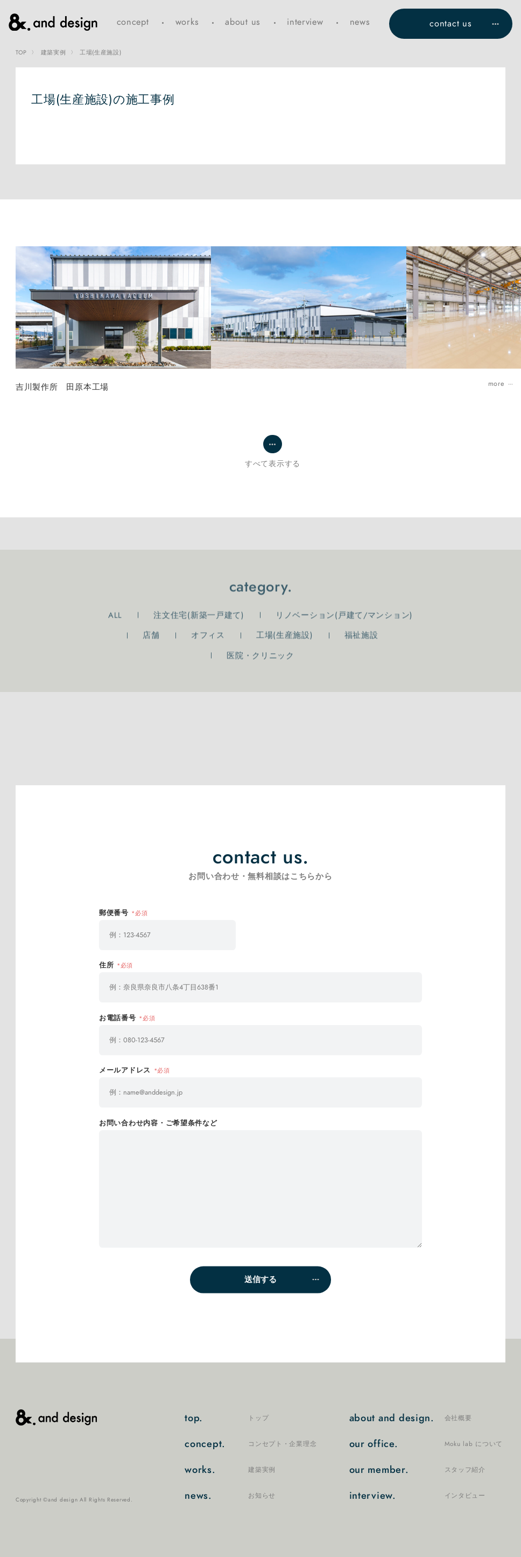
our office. (426, 1444)
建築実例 (53, 53)
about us (242, 22)
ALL (115, 615)
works (187, 22)
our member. (417, 1470)
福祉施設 (361, 635)
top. (227, 1418)
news (360, 22)
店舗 (151, 635)
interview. (417, 1496)
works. (230, 1470)
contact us (450, 23)
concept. (250, 1444)
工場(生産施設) (284, 635)
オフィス (208, 635)
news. (230, 1496)
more (496, 384)
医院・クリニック (260, 656)
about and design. (410, 1418)
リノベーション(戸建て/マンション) (344, 615)
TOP (21, 53)
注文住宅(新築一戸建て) (198, 615)
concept (133, 22)
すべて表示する (272, 464)
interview (305, 22)
